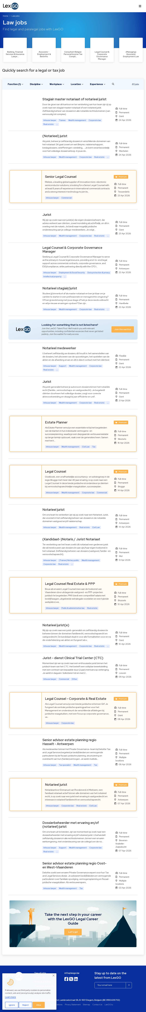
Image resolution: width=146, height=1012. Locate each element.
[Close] (54, 975)
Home (5, 16)
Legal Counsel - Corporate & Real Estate (75, 699)
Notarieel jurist (53, 509)
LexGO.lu (109, 1004)
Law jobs (16, 16)
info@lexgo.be (71, 973)
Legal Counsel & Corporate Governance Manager (72, 250)
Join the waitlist (122, 329)
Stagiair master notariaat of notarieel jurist (74, 99)
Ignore (12, 1005)
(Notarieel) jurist (54, 136)
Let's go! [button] (73, 932)
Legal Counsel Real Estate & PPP (70, 584)
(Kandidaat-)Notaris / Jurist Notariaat (71, 539)
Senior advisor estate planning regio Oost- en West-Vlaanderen (74, 865)
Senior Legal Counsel (60, 177)
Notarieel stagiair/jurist (59, 288)
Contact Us (97, 1004)
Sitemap (86, 1004)
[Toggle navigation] (140, 6)
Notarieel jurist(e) (55, 625)
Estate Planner (56, 422)
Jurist (46, 215)
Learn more (10, 997)
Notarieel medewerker (59, 348)
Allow (38, 1005)
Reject (25, 1005)
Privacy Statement (73, 1004)
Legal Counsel (55, 471)
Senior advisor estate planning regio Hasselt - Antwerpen (69, 742)
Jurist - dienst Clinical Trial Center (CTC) (72, 658)
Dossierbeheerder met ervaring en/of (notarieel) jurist (70, 825)
